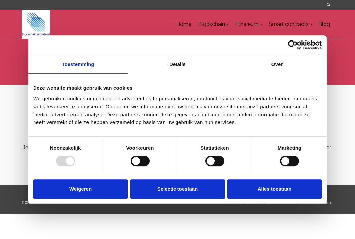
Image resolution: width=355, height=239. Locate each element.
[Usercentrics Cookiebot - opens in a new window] (293, 45)
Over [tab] (277, 64)
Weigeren (80, 189)
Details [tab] (177, 64)
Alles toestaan (275, 189)
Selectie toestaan (177, 189)
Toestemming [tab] (78, 64)
